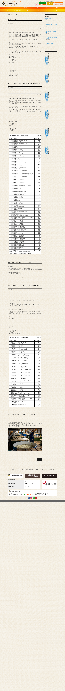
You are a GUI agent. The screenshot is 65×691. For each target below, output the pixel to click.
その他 (37, 10)
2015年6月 (46, 129)
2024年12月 (46, 59)
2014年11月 (46, 136)
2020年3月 (46, 74)
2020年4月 (46, 73)
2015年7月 (46, 128)
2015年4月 (46, 131)
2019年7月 (46, 82)
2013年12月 (46, 148)
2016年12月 (46, 110)
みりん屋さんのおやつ (27, 7)
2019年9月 (46, 80)
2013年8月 (46, 152)
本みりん (17, 7)
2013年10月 (46, 150)
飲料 (7, 10)
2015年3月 (46, 132)
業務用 (47, 10)
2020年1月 (46, 76)
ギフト (27, 10)
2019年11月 (46, 78)
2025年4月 (46, 56)
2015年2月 (46, 133)
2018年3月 (46, 95)
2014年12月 (46, 135)
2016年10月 (46, 112)
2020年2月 (46, 75)
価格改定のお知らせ (13, 19)
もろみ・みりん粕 (17, 10)
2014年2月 (46, 146)
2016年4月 (46, 118)
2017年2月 (46, 108)
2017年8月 (46, 101)
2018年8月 (46, 92)
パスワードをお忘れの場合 (30, 469)
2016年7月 (46, 115)
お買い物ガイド (42, 469)
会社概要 (37, 469)
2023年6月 (46, 64)
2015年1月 (46, 134)
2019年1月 (46, 89)
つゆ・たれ (48, 7)
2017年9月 (46, 100)
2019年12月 (46, 77)
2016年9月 (46, 113)
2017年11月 (46, 99)
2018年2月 (46, 96)
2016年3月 (46, 119)
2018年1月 (46, 97)
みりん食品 (38, 7)
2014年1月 (46, 147)
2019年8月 (46, 81)
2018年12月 (46, 90)
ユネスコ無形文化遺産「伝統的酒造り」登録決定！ (22, 415)
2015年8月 (46, 127)
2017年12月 (46, 98)
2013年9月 (46, 151)
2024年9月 (46, 62)
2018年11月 (46, 91)
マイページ (18, 469)
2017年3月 (46, 107)
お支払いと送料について (50, 469)
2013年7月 (46, 153)
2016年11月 (46, 111)
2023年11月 (46, 63)
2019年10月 (46, 79)
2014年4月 (46, 144)
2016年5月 (46, 117)
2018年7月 (46, 93)
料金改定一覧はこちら (13, 67)
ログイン (22, 469)
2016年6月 (46, 116)
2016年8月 (46, 114)
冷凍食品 (57, 7)
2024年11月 (46, 60)
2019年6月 (46, 83)
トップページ (7, 7)
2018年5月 (46, 94)
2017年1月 (46, 109)
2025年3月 (46, 57)
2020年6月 (46, 71)
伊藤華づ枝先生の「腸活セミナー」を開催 (19, 262)
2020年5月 (46, 72)
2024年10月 (46, 61)
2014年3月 (46, 145)
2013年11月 (46, 149)
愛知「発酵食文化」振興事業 (49, 43)
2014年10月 (46, 137)
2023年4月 (46, 65)
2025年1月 (46, 58)
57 (14, 459)
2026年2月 (46, 55)
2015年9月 (46, 126)
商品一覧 (57, 10)
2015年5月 (46, 130)
